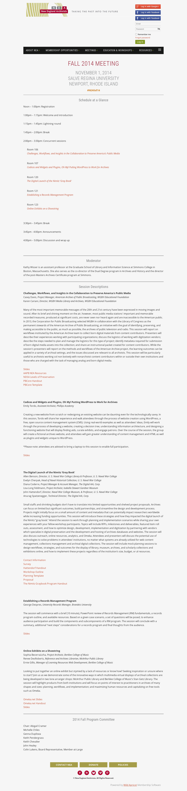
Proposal (28, 579)
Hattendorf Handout (34, 568)
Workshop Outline (33, 572)
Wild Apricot (130, 785)
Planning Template (33, 575)
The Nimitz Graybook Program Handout (45, 583)
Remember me (144, 34)
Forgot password (142, 37)
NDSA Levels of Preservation (38, 377)
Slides (26, 369)
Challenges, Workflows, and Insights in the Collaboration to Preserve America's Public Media (73, 153)
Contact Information (34, 560)
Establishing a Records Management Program (50, 194)
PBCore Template (32, 384)
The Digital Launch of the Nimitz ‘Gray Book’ (49, 181)
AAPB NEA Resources (34, 373)
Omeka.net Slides (32, 699)
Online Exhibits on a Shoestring (43, 208)
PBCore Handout (32, 380)
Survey (27, 564)
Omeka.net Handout (34, 703)
